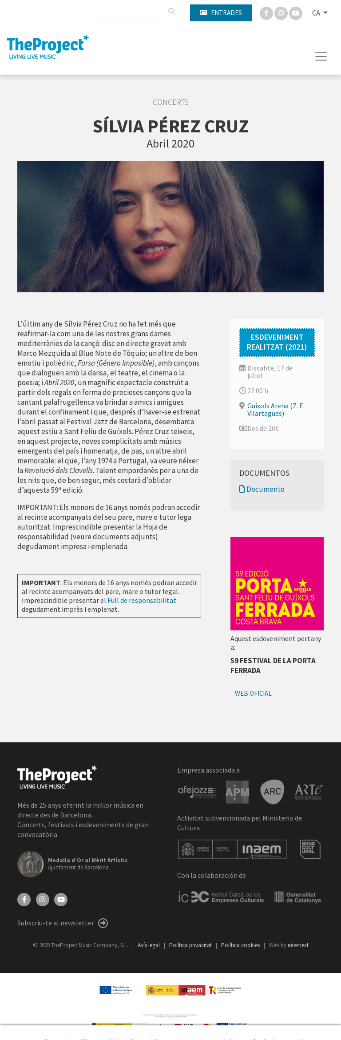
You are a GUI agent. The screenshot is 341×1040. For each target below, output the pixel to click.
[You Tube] (295, 12)
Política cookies (241, 945)
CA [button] (316, 13)
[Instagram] (281, 12)
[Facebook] (267, 12)
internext (298, 945)
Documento (262, 489)
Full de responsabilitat (141, 600)
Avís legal (149, 945)
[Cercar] (171, 11)
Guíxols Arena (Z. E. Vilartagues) (276, 409)
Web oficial (253, 693)
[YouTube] (60, 898)
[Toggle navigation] (321, 56)
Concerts (171, 102)
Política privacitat (191, 945)
